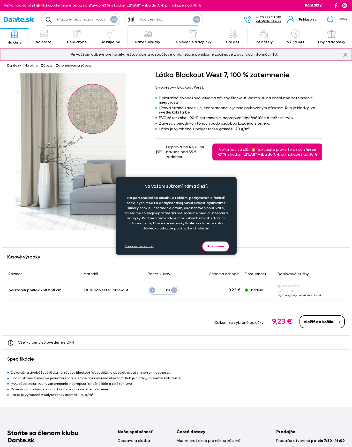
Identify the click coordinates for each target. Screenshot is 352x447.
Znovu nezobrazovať (345, 54)
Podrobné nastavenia (139, 246)
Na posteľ (44, 37)
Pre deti (233, 37)
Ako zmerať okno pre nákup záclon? (209, 441)
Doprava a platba (134, 441)
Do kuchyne (77, 37)
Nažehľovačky (147, 37)
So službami (288, 291)
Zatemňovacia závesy (73, 65)
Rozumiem (215, 246)
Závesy (46, 65)
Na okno (14, 37)
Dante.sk (14, 65)
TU (274, 54)
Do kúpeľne (110, 37)
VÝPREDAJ (295, 37)
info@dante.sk (268, 21)
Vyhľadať (114, 19)
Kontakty (313, 5)
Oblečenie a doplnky (193, 37)
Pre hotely (263, 37)
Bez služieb (288, 286)
